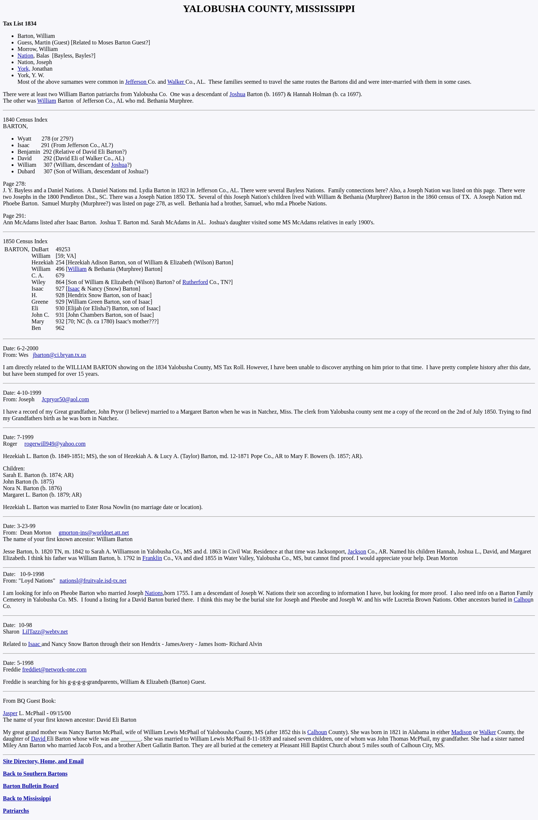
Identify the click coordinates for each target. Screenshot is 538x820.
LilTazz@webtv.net (45, 631)
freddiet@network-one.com (54, 669)
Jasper (10, 713)
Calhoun (317, 732)
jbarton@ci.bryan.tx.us (59, 355)
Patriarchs (16, 811)
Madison (461, 732)
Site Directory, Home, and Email (43, 761)
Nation (25, 55)
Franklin (152, 558)
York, (23, 69)
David (39, 739)
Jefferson (136, 82)
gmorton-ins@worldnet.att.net (94, 532)
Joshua (237, 94)
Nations (154, 593)
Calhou (522, 599)
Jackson (357, 551)
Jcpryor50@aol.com (65, 399)
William (46, 101)
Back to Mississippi (27, 798)
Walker (176, 82)
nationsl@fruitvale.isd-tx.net (93, 580)
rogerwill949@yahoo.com (55, 444)
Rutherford (195, 282)
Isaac (74, 288)
